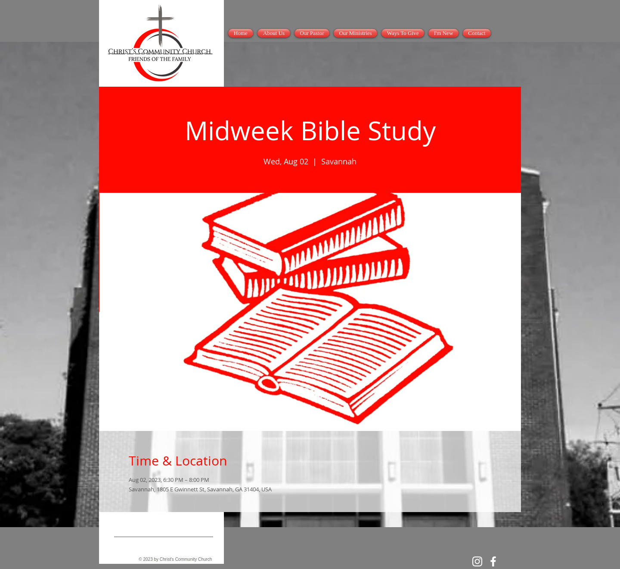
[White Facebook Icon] (493, 561)
